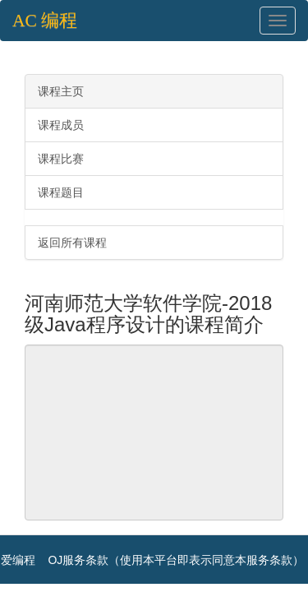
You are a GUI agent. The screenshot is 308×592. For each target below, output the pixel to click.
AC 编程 (44, 20)
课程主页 (61, 91)
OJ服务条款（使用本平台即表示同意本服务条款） (176, 560)
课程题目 (61, 192)
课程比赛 (61, 158)
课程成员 (61, 125)
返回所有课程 (72, 242)
